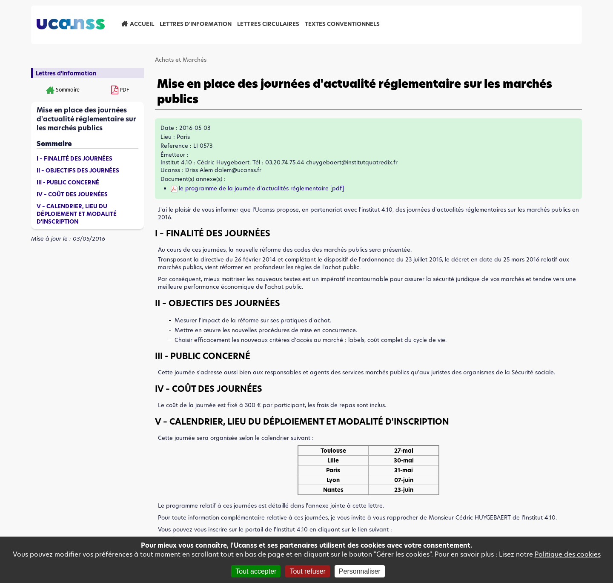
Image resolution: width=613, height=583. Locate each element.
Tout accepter (255, 571)
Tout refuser (307, 571)
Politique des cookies (568, 554)
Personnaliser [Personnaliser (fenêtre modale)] (360, 571)
